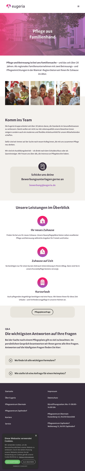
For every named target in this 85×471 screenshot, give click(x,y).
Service (8, 424)
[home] (14, 6)
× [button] (36, 436)
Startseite (9, 391)
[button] (78, 6)
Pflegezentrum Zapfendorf (16, 411)
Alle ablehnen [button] (28, 462)
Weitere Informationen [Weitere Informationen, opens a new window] (26, 457)
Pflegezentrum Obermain (15, 404)
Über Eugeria (10, 398)
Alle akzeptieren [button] (12, 462)
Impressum (52, 391)
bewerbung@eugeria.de (42, 185)
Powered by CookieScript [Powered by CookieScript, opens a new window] (20, 466)
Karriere (8, 417)
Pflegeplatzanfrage (42, 312)
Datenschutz (53, 398)
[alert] (20, 451)
